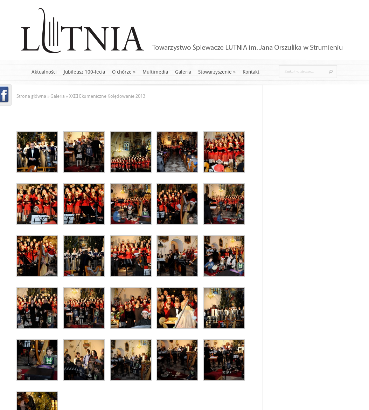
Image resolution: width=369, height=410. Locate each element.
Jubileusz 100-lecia (84, 72)
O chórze (123, 72)
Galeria (183, 72)
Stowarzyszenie (217, 72)
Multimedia (155, 72)
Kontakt (251, 72)
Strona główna (31, 96)
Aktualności (44, 72)
